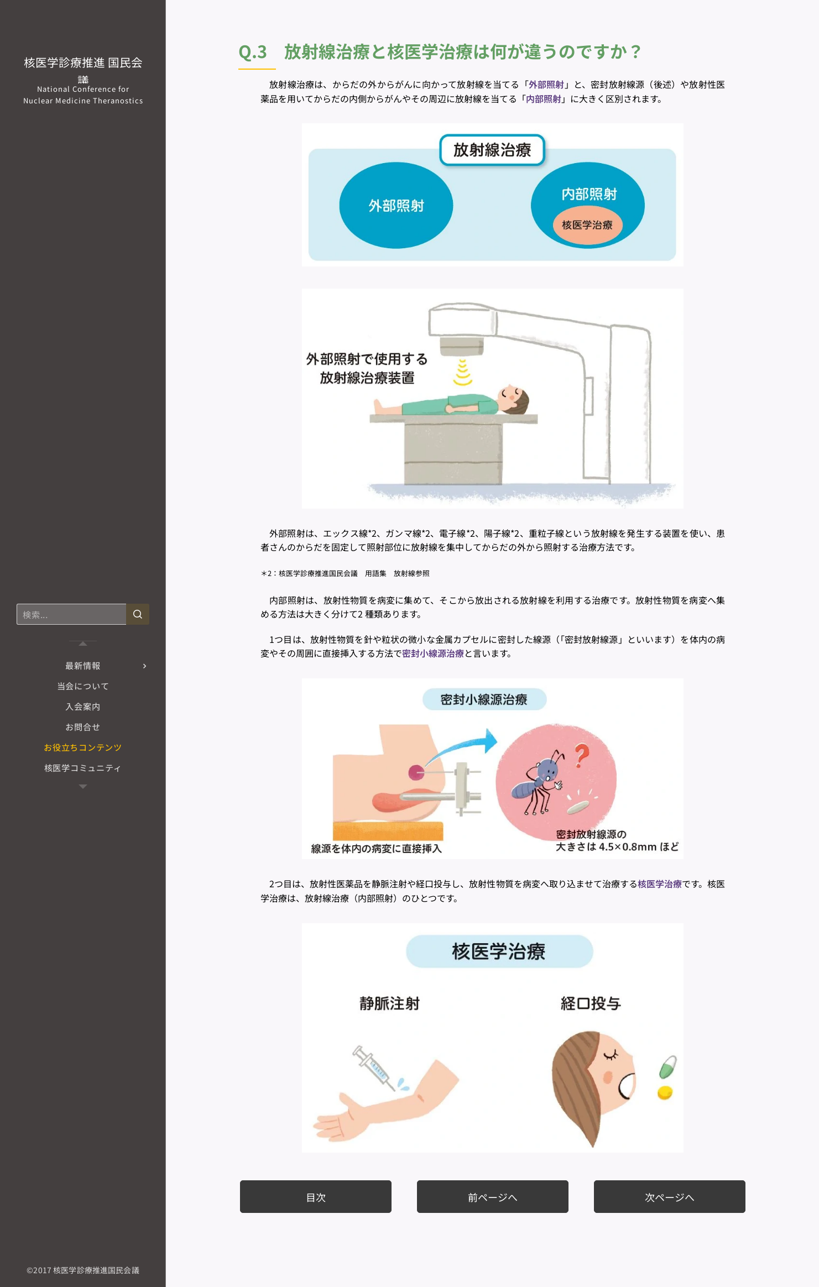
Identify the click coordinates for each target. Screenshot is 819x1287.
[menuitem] (83, 665)
